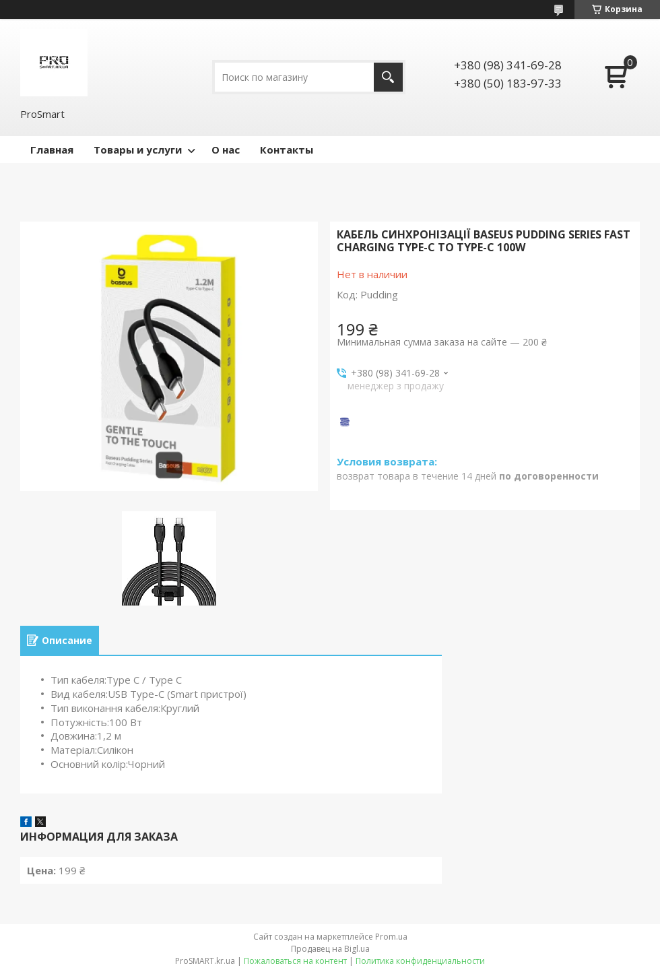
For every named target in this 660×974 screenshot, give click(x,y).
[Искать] (388, 77)
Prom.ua (391, 936)
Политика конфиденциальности (420, 961)
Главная (51, 149)
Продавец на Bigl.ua (330, 948)
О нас (225, 149)
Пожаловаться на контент (295, 961)
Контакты (286, 149)
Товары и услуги (138, 149)
